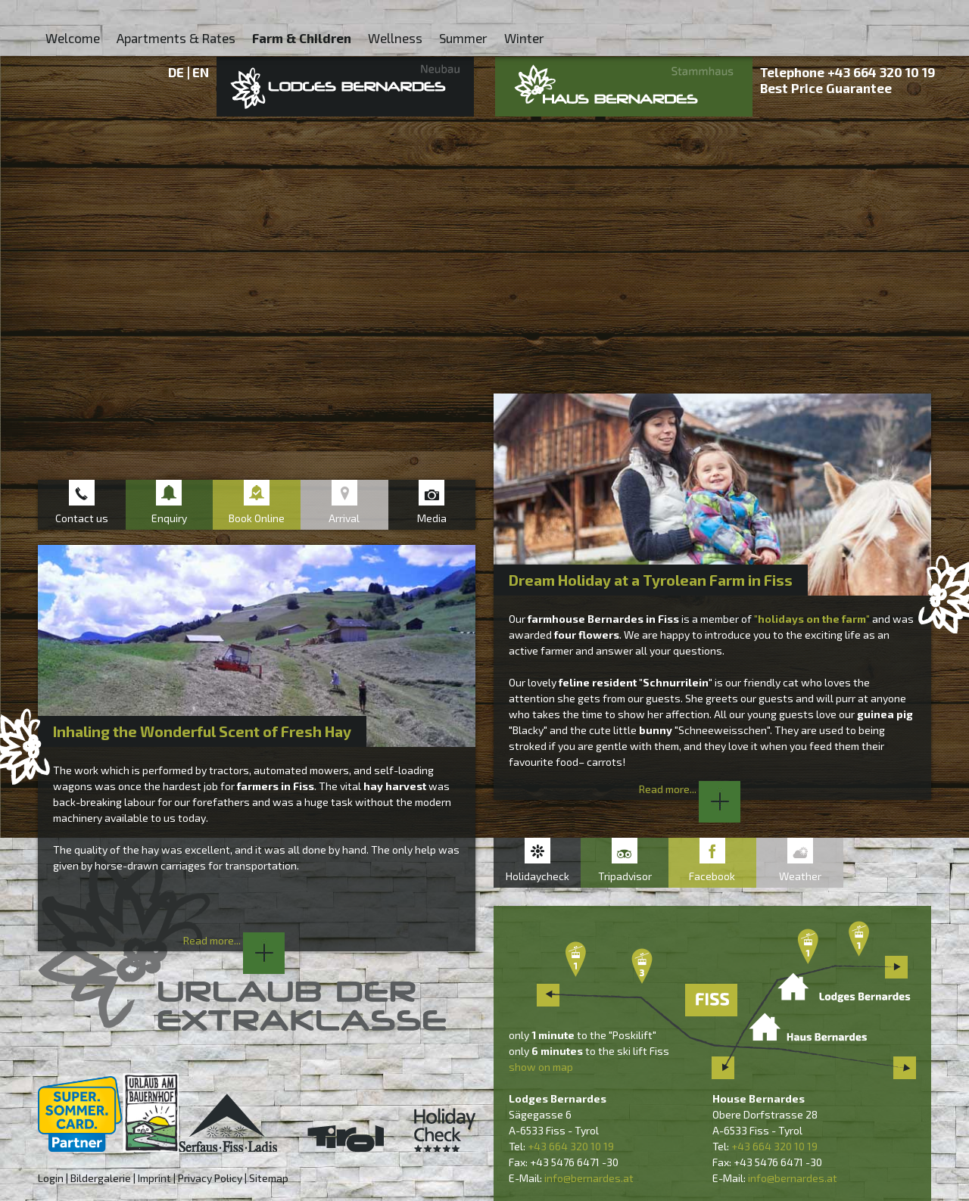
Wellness (395, 37)
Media (432, 518)
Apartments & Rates (176, 37)
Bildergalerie (100, 1177)
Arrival (344, 518)
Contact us (81, 518)
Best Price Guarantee (826, 87)
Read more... (689, 789)
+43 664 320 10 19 (881, 71)
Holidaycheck (537, 876)
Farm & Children (301, 37)
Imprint (154, 1177)
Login (51, 1177)
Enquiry (169, 518)
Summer (463, 37)
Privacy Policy (210, 1177)
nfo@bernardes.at (590, 1177)
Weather (800, 876)
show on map (541, 1066)
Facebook (712, 876)
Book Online (257, 518)
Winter (524, 37)
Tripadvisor (625, 876)
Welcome (72, 37)
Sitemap (268, 1177)
